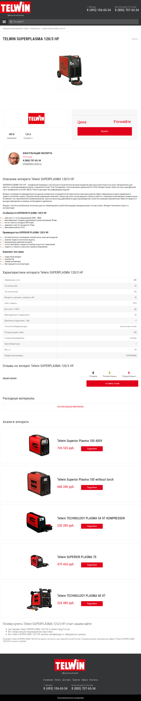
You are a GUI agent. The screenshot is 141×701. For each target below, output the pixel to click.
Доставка (66, 680)
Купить (104, 131)
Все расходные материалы (71, 406)
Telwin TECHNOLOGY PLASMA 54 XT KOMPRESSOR (91, 518)
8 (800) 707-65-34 (127, 10)
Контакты (94, 680)
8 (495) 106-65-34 (99, 10)
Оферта (85, 680)
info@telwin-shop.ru (32, 163)
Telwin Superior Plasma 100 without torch (85, 479)
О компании (48, 680)
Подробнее (92, 448)
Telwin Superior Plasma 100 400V (79, 441)
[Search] (73, 21)
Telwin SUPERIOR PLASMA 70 (76, 557)
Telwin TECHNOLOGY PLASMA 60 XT (81, 596)
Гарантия (76, 680)
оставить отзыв (112, 383)
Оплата (58, 680)
